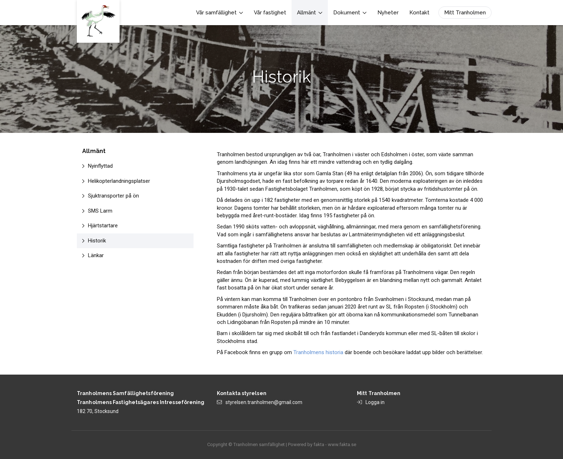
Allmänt (309, 12)
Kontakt (419, 12)
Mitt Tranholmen (465, 12)
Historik (97, 240)
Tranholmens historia (318, 352)
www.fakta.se (342, 444)
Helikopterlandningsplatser (119, 181)
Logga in (375, 402)
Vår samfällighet (219, 12)
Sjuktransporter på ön (113, 196)
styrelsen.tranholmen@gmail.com (263, 402)
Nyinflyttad (100, 166)
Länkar (96, 255)
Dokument (350, 12)
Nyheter (388, 12)
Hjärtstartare (103, 225)
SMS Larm (100, 211)
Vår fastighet (270, 12)
